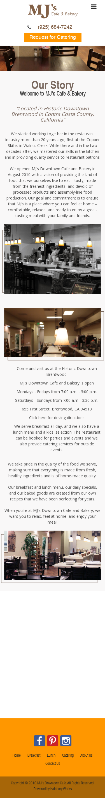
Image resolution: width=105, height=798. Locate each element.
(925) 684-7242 (55, 27)
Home (17, 756)
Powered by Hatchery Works (52, 787)
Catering (68, 756)
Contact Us (52, 764)
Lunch (51, 756)
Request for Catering (52, 37)
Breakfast (33, 756)
